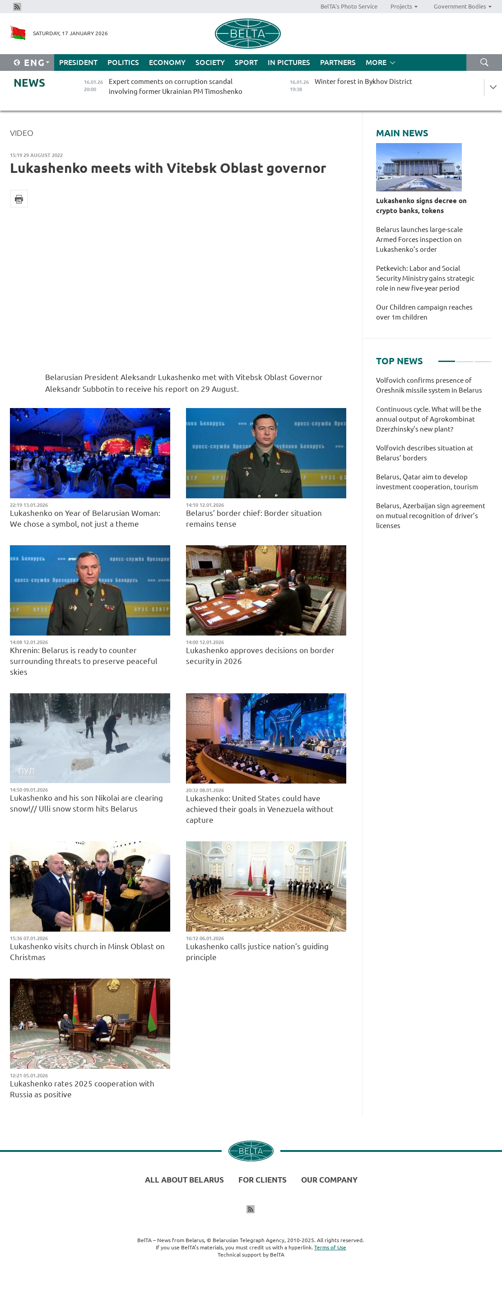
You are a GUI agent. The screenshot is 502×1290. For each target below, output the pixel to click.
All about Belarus (184, 1179)
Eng (34, 62)
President (78, 62)
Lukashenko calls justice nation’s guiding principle (257, 951)
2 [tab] (464, 357)
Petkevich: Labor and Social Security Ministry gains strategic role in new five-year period (425, 278)
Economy (167, 62)
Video (21, 133)
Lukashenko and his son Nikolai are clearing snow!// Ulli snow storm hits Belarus (86, 803)
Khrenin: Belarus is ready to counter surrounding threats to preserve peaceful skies (84, 661)
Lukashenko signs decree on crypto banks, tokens (421, 205)
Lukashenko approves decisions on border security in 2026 (260, 655)
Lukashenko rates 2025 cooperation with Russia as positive (82, 1089)
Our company (329, 1179)
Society (210, 62)
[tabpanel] (434, 458)
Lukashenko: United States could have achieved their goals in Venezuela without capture (260, 809)
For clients (262, 1179)
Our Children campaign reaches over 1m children (424, 312)
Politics (123, 62)
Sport (246, 62)
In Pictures (289, 62)
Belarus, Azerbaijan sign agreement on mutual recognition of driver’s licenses (430, 515)
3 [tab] (482, 357)
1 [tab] (446, 357)
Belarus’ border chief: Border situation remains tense (254, 518)
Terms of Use (330, 1247)
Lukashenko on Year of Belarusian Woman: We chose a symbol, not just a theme (85, 518)
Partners (338, 62)
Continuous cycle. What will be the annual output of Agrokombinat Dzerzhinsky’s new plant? (428, 419)
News (29, 83)
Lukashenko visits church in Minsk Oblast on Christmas (87, 951)
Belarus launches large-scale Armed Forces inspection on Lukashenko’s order (419, 239)
